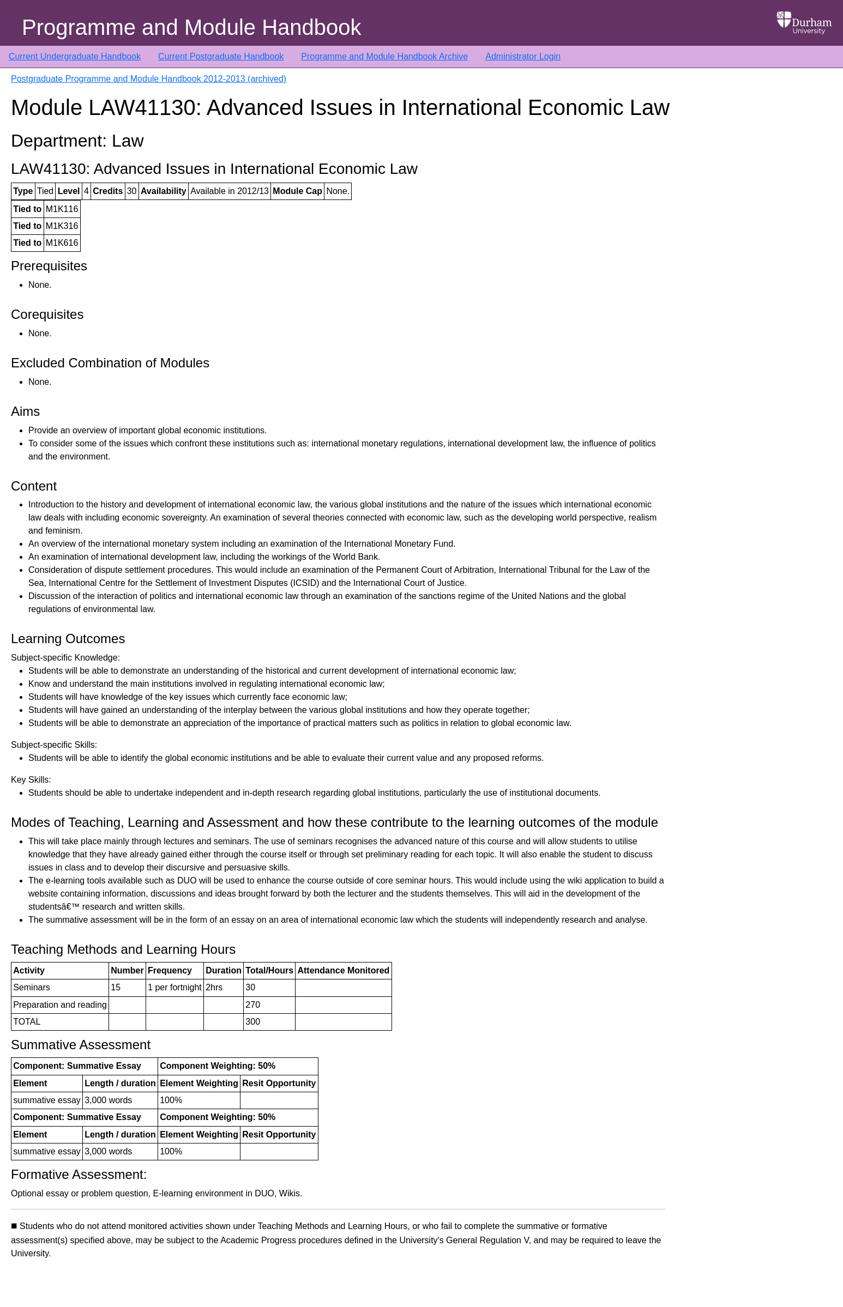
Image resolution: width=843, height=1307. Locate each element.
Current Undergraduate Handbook (75, 56)
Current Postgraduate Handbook (221, 56)
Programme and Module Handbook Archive (384, 56)
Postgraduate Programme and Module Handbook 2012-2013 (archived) (148, 78)
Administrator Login (523, 56)
